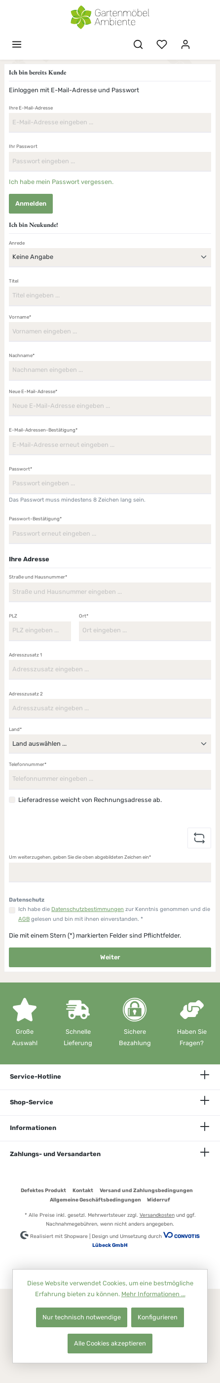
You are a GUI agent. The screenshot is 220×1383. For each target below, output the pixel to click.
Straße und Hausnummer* (38, 577)
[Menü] (17, 45)
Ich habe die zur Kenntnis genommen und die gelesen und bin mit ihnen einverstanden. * (114, 914)
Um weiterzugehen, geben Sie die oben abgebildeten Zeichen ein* (80, 857)
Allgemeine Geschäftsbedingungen (95, 1200)
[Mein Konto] (185, 45)
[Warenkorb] (203, 39)
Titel (13, 281)
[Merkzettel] (162, 45)
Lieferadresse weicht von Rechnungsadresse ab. (90, 799)
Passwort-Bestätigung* (35, 518)
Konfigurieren (158, 1317)
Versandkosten (157, 1215)
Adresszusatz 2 (26, 693)
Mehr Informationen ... (153, 1294)
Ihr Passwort (23, 146)
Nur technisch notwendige (81, 1317)
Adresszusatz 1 (25, 654)
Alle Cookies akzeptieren (110, 1343)
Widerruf (158, 1200)
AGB (24, 919)
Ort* (83, 616)
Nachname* (22, 355)
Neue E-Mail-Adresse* (33, 391)
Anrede (17, 243)
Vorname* (20, 317)
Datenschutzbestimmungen (87, 909)
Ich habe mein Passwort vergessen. (61, 181)
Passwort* (20, 469)
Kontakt (83, 1190)
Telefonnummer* (27, 764)
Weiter (110, 957)
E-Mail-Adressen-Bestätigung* (43, 430)
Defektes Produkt (43, 1190)
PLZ (13, 616)
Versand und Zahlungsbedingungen (146, 1190)
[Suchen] (138, 45)
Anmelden (30, 203)
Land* (15, 729)
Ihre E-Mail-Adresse (31, 107)
